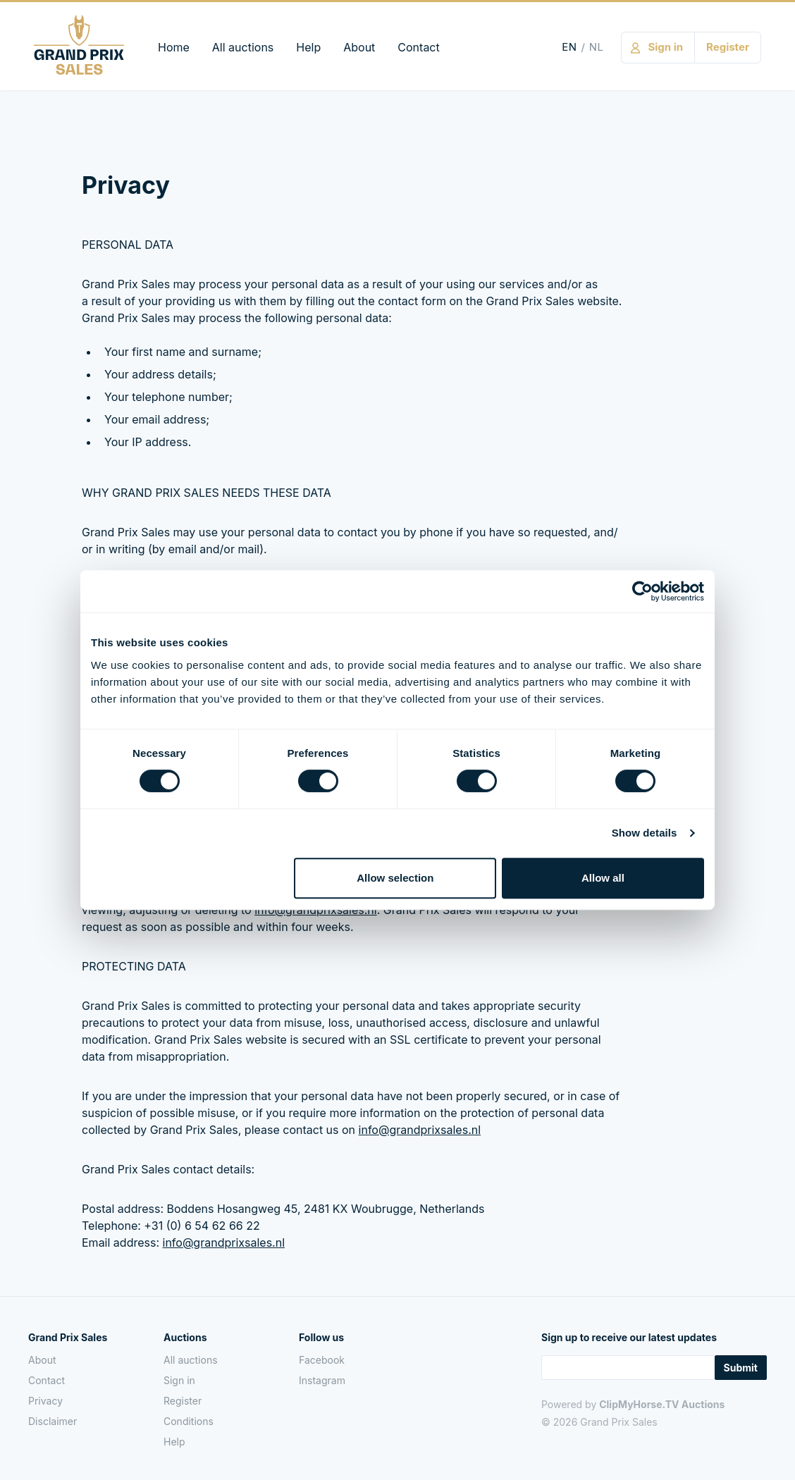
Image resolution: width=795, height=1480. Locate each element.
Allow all (602, 878)
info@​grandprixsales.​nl (420, 1130)
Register (183, 1401)
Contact (418, 47)
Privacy (45, 1401)
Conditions (189, 1421)
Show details (644, 833)
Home (174, 47)
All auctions (242, 47)
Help (308, 47)
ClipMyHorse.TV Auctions (662, 1404)
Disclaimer (52, 1421)
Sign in (179, 1380)
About (359, 47)
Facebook (322, 1360)
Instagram (322, 1380)
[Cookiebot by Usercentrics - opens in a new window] (642, 591)
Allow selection (395, 878)
